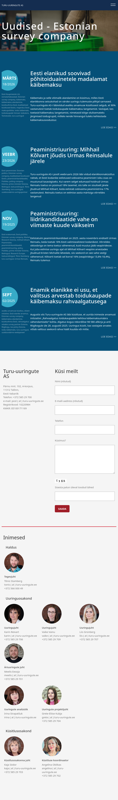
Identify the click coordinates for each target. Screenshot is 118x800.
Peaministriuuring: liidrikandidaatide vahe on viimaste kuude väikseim (65, 218)
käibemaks (20, 99)
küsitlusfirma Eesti (9, 105)
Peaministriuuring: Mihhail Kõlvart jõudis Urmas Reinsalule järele (66, 154)
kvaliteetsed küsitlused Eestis (15, 106)
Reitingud (6, 186)
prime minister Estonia (18, 184)
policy (20, 247)
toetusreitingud (17, 186)
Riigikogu (5, 326)
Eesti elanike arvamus (19, 313)
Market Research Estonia (16, 238)
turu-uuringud (18, 116)
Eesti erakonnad (8, 234)
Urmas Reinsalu (21, 258)
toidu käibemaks (22, 110)
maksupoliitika (8, 110)
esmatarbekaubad (9, 97)
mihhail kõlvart (23, 239)
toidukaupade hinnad (11, 113)
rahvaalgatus (23, 321)
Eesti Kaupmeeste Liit (11, 94)
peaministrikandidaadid (17, 178)
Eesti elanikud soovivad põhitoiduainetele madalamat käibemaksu (70, 78)
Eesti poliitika (21, 234)
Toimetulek (6, 116)
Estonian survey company (13, 98)
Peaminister (6, 242)
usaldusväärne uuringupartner (15, 192)
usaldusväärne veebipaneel (13, 332)
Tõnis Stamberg (22, 256)
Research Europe (18, 253)
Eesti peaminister (9, 170)
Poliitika (5, 181)
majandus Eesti (22, 107)
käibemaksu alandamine (12, 102)
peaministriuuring (9, 247)
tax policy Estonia (17, 326)
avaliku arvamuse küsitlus (12, 310)
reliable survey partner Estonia (14, 324)
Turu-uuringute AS (12, 5)
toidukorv (25, 113)
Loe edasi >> (108, 127)
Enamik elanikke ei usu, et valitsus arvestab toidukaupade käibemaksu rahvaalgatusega (73, 295)
